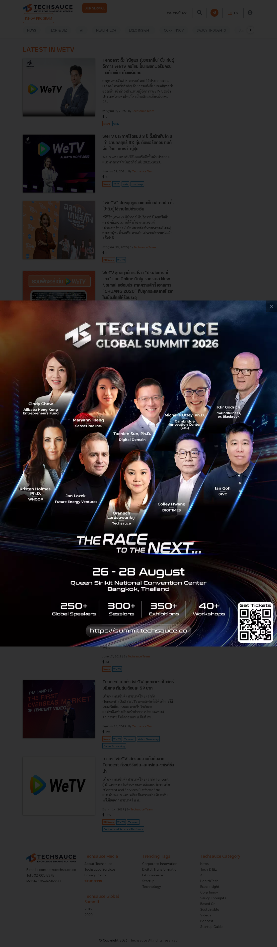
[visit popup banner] (138, 473)
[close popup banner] (271, 306)
